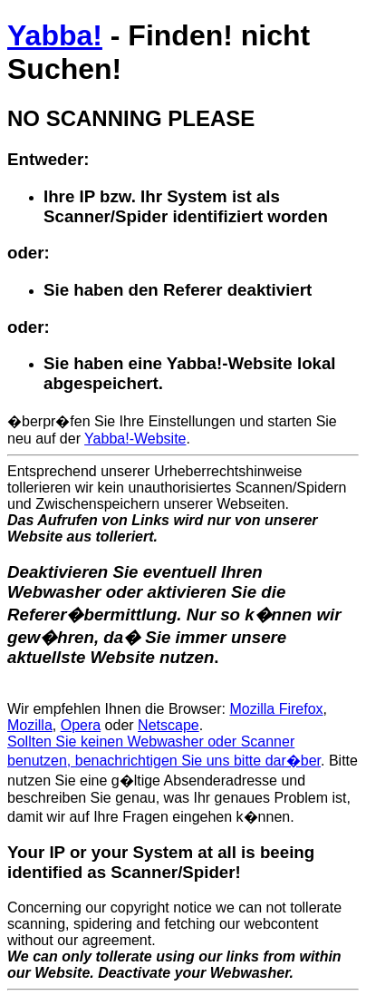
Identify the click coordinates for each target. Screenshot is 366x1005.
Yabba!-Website (135, 438)
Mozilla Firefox (276, 709)
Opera (81, 725)
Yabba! (54, 35)
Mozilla (30, 725)
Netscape (168, 725)
